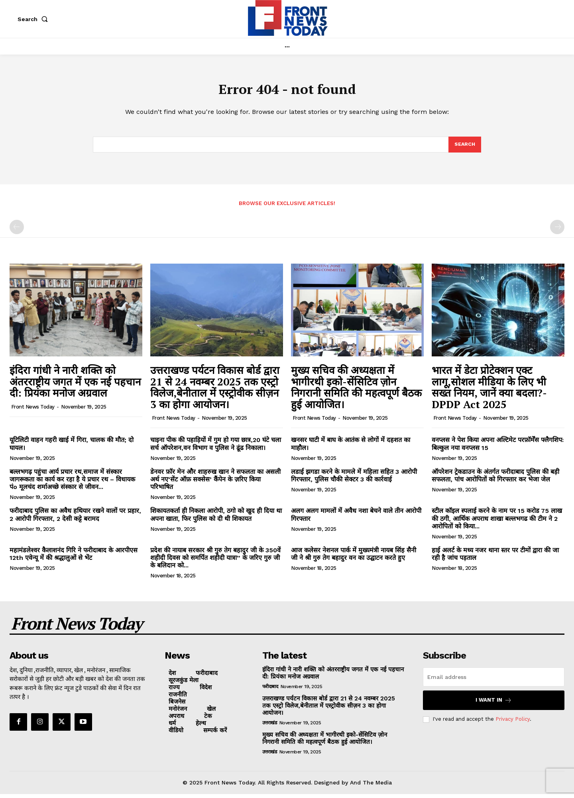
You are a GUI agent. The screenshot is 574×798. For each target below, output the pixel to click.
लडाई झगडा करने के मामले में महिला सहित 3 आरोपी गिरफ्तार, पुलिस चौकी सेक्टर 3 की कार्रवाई (354, 479)
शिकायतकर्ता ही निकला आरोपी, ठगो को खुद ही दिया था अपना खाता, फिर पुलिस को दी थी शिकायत (216, 518)
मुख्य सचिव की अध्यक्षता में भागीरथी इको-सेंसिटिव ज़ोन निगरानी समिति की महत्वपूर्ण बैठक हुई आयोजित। (356, 391)
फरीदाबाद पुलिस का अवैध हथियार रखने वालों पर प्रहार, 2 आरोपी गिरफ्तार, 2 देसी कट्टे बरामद (75, 518)
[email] (493, 680)
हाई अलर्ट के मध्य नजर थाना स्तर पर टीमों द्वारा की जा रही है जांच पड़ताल (495, 558)
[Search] (464, 148)
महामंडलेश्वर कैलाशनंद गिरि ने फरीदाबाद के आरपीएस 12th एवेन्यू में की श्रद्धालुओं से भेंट (74, 558)
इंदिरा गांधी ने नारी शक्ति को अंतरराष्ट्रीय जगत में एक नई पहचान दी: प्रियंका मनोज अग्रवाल (75, 386)
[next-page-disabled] (557, 231)
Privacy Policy (512, 723)
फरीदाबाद (270, 690)
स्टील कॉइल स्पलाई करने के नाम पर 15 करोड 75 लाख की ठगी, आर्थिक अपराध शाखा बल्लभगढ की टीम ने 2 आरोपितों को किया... (497, 522)
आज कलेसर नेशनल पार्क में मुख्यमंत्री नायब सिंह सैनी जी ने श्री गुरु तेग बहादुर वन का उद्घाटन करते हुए (353, 558)
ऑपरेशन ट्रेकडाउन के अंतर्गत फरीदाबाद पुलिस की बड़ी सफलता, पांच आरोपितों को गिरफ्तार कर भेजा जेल (495, 479)
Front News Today (33, 411)
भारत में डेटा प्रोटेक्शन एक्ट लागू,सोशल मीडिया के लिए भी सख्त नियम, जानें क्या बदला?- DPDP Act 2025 (489, 391)
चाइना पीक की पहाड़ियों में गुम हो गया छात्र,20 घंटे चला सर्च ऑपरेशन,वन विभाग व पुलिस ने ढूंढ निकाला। (215, 448)
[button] (34, 19)
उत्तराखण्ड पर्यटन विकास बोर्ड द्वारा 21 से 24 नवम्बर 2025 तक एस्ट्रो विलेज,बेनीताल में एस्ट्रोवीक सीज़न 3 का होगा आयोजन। (214, 391)
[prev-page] (17, 231)
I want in (494, 704)
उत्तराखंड (269, 727)
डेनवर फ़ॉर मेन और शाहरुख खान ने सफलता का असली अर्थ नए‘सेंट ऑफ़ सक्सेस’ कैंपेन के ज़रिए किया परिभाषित (215, 483)
